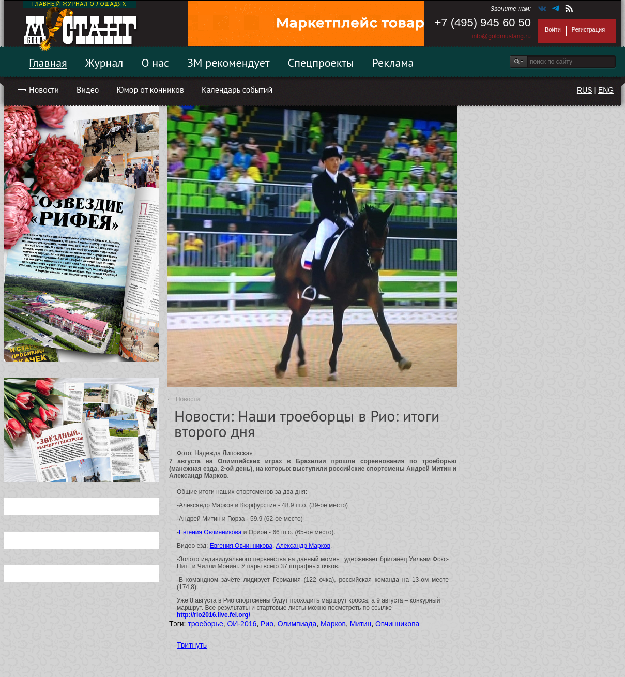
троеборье (205, 624)
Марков (333, 624)
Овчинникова (397, 624)
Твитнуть (192, 645)
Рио (267, 624)
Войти (553, 29)
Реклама (393, 62)
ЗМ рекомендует (228, 62)
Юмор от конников (150, 89)
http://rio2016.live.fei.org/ (213, 615)
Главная (48, 62)
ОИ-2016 (241, 624)
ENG (606, 90)
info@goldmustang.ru (501, 36)
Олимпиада (297, 624)
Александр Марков (303, 545)
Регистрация (588, 29)
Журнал (104, 62)
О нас (155, 62)
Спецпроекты (321, 62)
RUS (584, 90)
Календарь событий (237, 89)
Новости (44, 89)
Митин (360, 624)
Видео (88, 89)
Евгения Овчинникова (210, 532)
